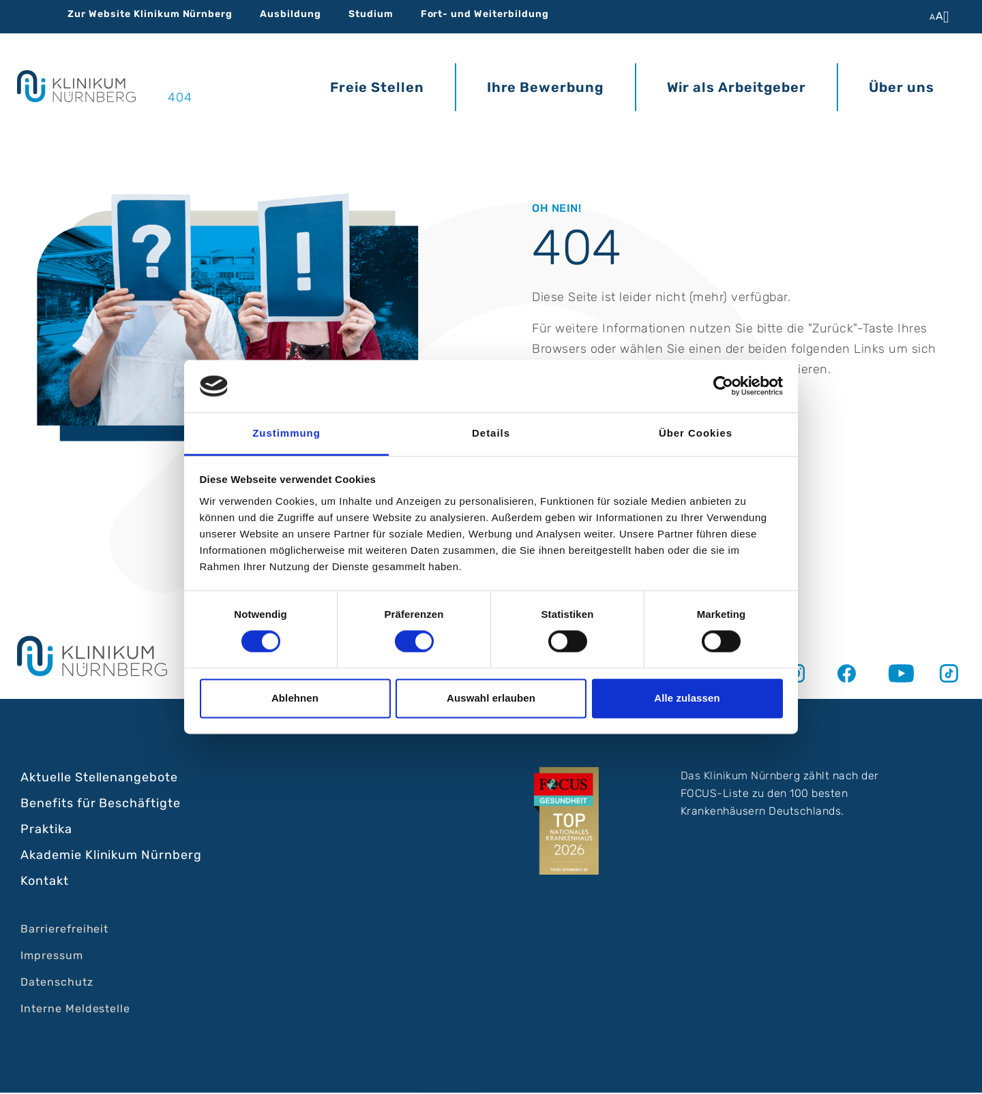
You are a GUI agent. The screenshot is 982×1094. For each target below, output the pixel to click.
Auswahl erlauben (491, 698)
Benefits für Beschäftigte (100, 804)
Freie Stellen (376, 84)
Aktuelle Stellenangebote (99, 778)
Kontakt (44, 882)
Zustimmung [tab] (286, 433)
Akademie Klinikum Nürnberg (111, 856)
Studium (370, 14)
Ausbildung (290, 14)
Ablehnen (294, 698)
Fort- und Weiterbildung (485, 14)
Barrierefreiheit (64, 930)
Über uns (901, 84)
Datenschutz (56, 983)
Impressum (51, 956)
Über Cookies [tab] (695, 433)
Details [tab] (491, 433)
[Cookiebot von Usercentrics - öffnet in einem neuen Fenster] (723, 386)
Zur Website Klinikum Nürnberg (150, 14)
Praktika (46, 830)
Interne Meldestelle (75, 1009)
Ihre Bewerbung (545, 84)
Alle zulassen (686, 698)
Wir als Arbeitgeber (736, 84)
